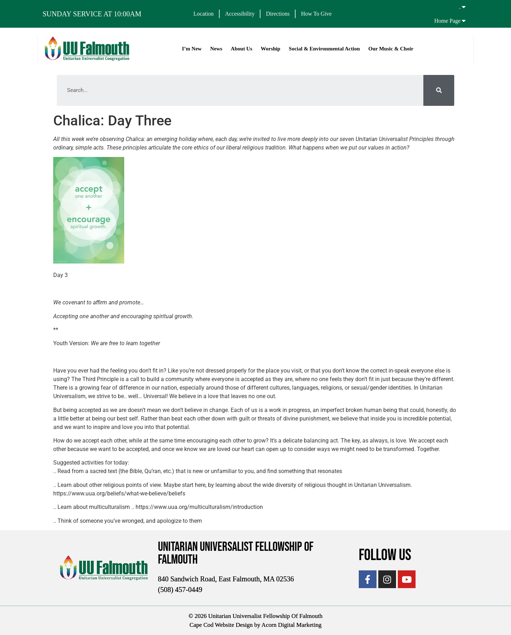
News (216, 48)
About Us (241, 48)
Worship (270, 48)
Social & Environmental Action (324, 48)
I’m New (192, 48)
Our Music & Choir (390, 48)
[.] (464, 7)
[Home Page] (464, 20)
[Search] (438, 90)
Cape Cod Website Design (221, 625)
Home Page (447, 21)
